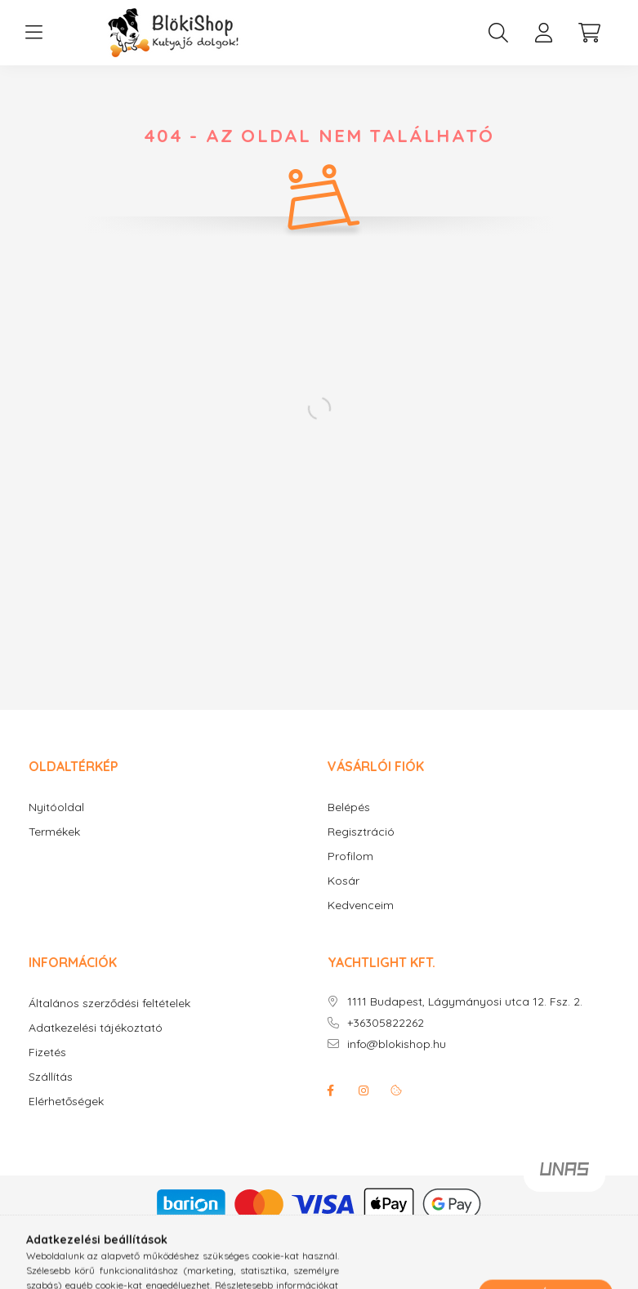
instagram (363, 1090)
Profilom (350, 856)
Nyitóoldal (56, 807)
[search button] (498, 32)
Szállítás (51, 1077)
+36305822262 (385, 1023)
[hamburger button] (34, 32)
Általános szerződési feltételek (109, 1003)
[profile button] (544, 32)
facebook (331, 1090)
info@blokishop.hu (396, 1044)
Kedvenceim (361, 905)
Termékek (54, 832)
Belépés (349, 807)
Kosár (343, 881)
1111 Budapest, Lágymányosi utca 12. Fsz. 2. (464, 1002)
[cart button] (589, 32)
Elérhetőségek (66, 1101)
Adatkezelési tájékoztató (96, 1028)
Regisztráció (361, 832)
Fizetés (47, 1052)
